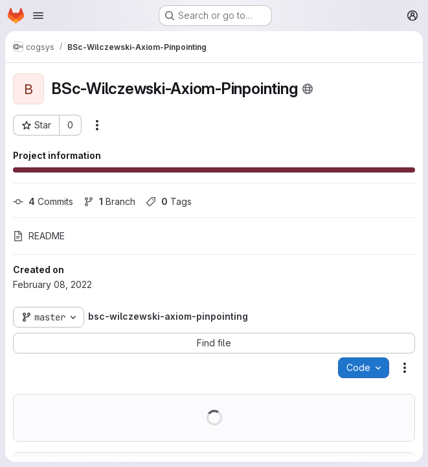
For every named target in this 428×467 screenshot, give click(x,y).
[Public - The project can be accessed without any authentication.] (307, 89)
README (39, 235)
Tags (169, 201)
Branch (109, 201)
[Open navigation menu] (38, 15)
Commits (43, 201)
